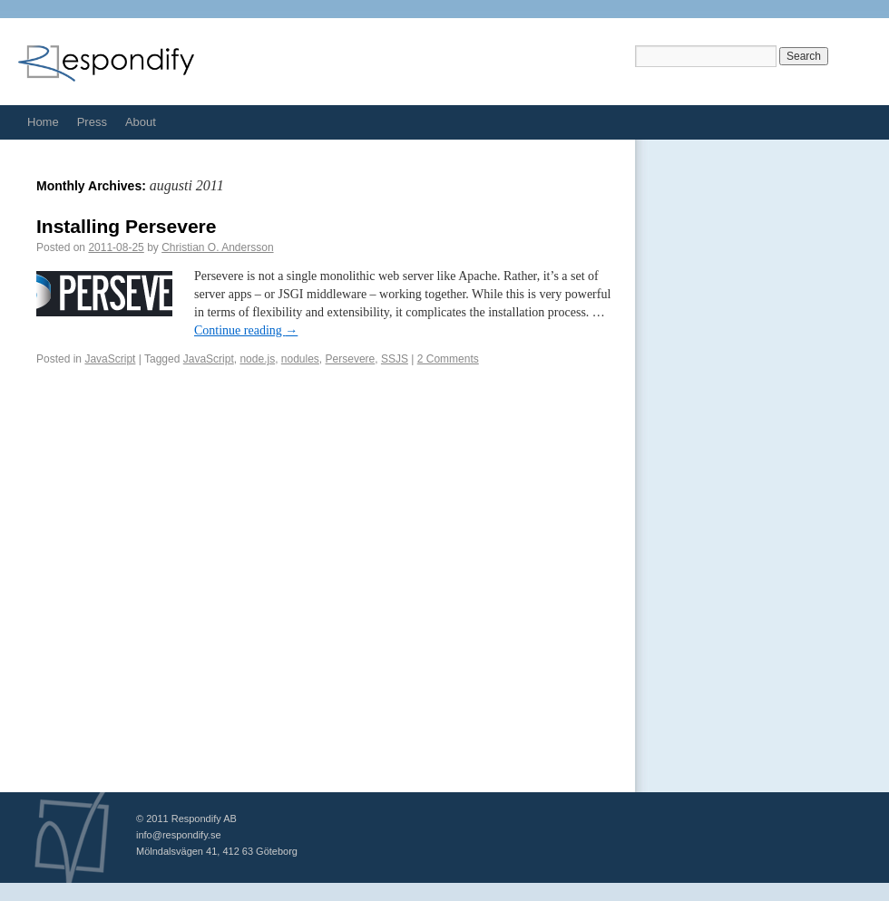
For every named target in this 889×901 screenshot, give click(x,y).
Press (92, 122)
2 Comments (448, 359)
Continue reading (246, 330)
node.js (257, 359)
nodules (300, 359)
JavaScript (109, 359)
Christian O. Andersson (217, 247)
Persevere (351, 359)
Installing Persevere (126, 226)
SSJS (394, 359)
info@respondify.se (178, 834)
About (140, 122)
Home (43, 122)
